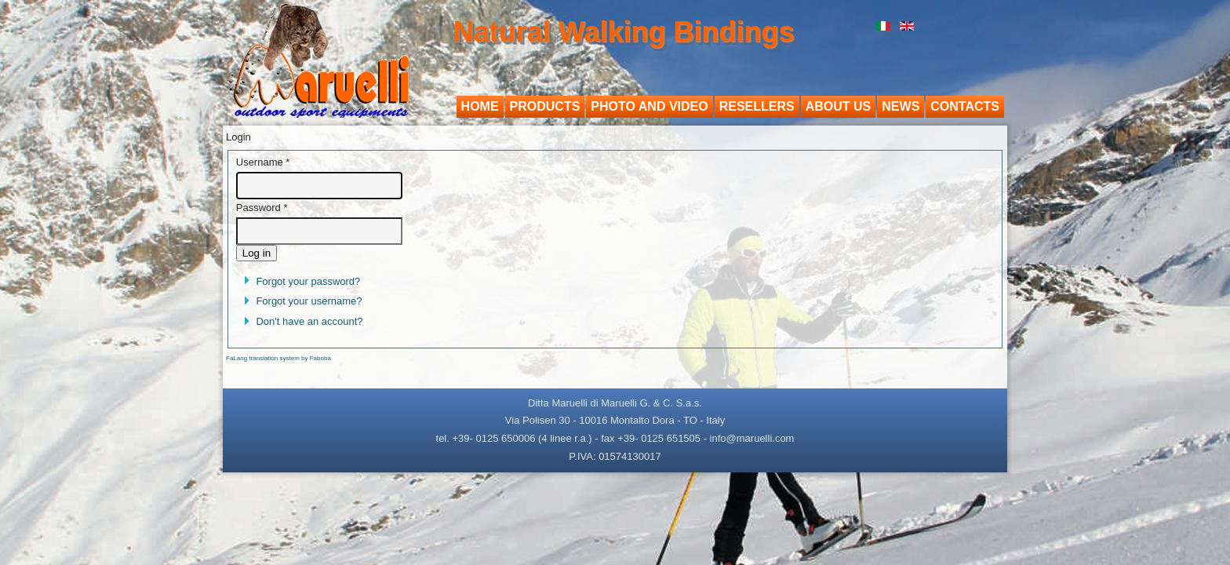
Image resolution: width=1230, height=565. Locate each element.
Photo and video (649, 106)
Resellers (757, 106)
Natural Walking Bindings (624, 32)
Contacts (964, 106)
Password (262, 207)
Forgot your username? (309, 301)
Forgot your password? (308, 281)
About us (839, 106)
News (900, 106)
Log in (256, 253)
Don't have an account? (309, 321)
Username (263, 162)
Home (480, 106)
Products (545, 106)
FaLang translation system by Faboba (278, 358)
